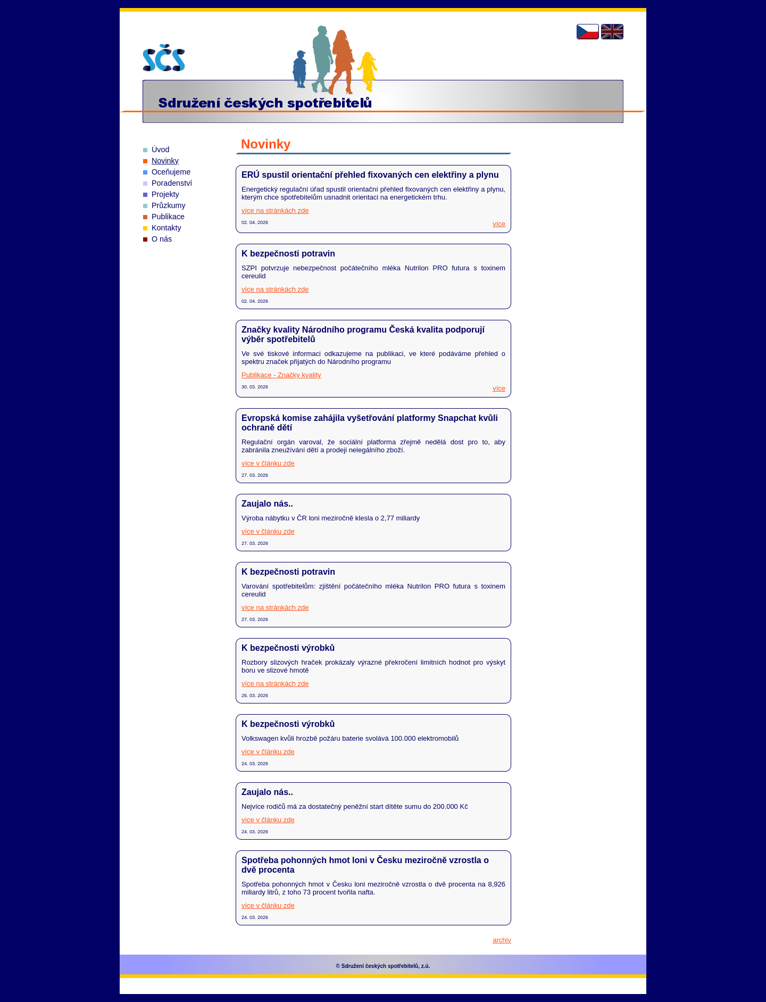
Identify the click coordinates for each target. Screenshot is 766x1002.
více (499, 224)
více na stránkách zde (275, 210)
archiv (502, 940)
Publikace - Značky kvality (281, 375)
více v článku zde (268, 463)
